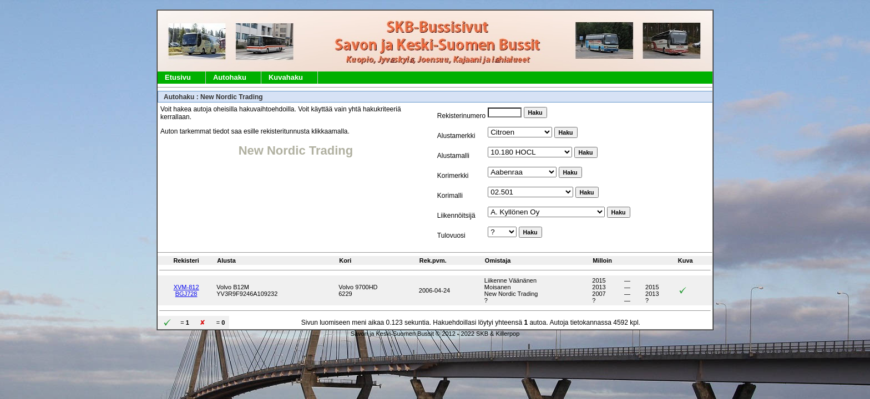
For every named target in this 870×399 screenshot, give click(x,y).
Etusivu (178, 77)
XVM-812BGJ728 (186, 290)
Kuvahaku (286, 77)
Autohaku (229, 77)
